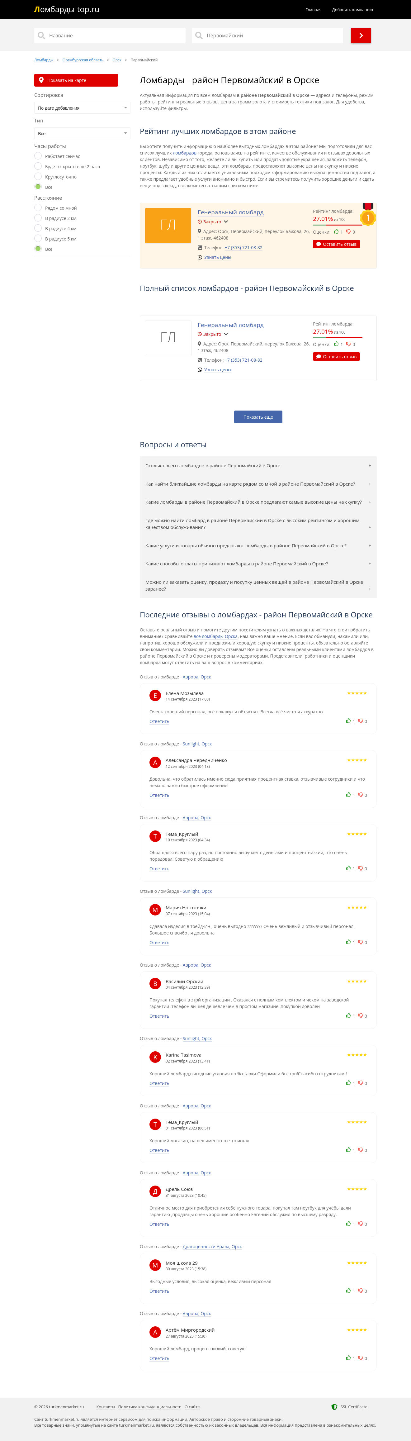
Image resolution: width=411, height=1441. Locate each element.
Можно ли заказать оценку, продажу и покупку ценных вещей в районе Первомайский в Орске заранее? (254, 585)
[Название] (110, 35)
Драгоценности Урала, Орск (212, 1246)
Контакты (105, 1407)
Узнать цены (217, 257)
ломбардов (184, 153)
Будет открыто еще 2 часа (72, 166)
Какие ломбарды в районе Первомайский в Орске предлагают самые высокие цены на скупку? (253, 502)
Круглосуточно (61, 177)
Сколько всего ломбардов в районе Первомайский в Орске (212, 465)
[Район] (267, 35)
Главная (313, 9)
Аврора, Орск (197, 677)
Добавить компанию (352, 9)
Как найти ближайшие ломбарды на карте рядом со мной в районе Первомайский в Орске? (250, 484)
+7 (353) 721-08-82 (243, 247)
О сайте (192, 1407)
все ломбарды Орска (216, 636)
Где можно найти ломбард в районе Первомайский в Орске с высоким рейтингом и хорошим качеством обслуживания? (252, 523)
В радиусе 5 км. (61, 239)
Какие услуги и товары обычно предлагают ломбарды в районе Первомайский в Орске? (246, 545)
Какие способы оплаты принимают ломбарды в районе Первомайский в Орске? (236, 563)
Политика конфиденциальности (150, 1407)
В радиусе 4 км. (61, 228)
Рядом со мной (61, 208)
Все (49, 187)
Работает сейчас (62, 156)
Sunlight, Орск (197, 744)
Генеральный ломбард (231, 212)
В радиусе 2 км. (61, 218)
